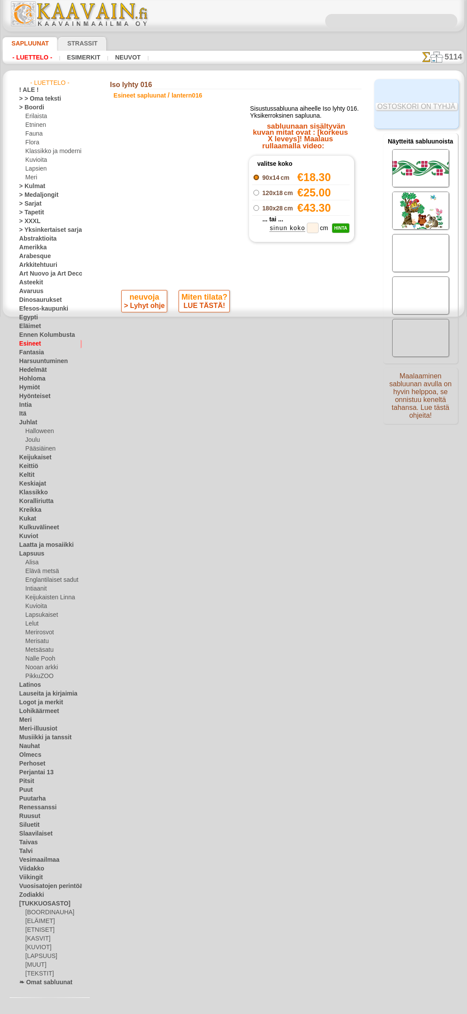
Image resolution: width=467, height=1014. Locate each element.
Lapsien (34, 169)
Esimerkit (75, 57)
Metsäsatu (38, 650)
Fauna (33, 134)
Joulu (31, 440)
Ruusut (28, 816)
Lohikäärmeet (36, 711)
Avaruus (29, 291)
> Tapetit (29, 213)
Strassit (71, 43)
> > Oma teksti (36, 99)
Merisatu (36, 641)
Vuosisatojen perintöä (46, 886)
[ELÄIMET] (38, 921)
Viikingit (29, 877)
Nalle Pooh (38, 659)
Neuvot (116, 57)
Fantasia (30, 353)
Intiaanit (35, 589)
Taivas (26, 842)
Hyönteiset (32, 396)
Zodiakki (29, 895)
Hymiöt (28, 388)
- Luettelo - (30, 57)
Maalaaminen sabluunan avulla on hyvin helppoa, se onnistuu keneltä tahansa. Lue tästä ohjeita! (420, 399)
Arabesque (32, 256)
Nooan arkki (40, 667)
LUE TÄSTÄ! (202, 307)
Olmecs (28, 755)
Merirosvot (39, 632)
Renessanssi (34, 807)
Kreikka (28, 510)
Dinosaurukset (37, 300)
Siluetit (27, 825)
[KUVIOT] (37, 947)
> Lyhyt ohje (145, 307)
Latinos (28, 685)
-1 (208, 331)
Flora (31, 143)
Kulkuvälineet (35, 527)
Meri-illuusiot (35, 729)
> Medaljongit (35, 195)
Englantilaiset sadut (49, 580)
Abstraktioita (35, 239)
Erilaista (35, 116)
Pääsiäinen (38, 449)
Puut (25, 790)
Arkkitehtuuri (35, 265)
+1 (259, 331)
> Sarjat (28, 204)
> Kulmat (29, 186)
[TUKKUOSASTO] (40, 904)
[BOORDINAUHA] (47, 912)
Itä (22, 414)
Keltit (25, 475)
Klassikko (30, 493)
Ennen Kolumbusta (42, 335)
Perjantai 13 (33, 772)
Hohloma (30, 379)
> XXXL (27, 221)
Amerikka (30, 248)
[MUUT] (35, 965)
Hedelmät (30, 370)
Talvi (24, 851)
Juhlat (26, 423)
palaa (234, 331)
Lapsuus (29, 554)
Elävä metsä (40, 571)
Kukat (26, 519)
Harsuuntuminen (39, 361)
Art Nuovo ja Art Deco (46, 274)
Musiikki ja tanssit (41, 737)
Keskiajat (30, 484)
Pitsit (25, 781)
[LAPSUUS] (39, 956)
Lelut (31, 624)
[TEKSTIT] (37, 974)
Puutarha (30, 799)
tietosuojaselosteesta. (307, 1007)
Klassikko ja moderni (50, 151)
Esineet (28, 344)
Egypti (26, 318)
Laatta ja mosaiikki (42, 545)
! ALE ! (27, 90)
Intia (25, 405)
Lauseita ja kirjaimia (43, 694)
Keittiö (27, 466)
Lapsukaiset (40, 615)
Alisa (31, 562)
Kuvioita (35, 160)
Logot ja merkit (37, 702)
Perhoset (30, 764)
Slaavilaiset (33, 834)
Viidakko (29, 869)
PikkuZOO (37, 676)
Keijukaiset (32, 458)
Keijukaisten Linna (47, 597)
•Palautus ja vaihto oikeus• (233, 503)
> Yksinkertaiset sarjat (46, 230)
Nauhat (28, 746)
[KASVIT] (36, 939)
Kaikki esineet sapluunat (233, 350)
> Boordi (29, 108)
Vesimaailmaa (36, 860)
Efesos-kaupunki (39, 309)
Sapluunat (26, 43)
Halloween (37, 431)
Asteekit (29, 283)
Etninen (34, 125)
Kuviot (27, 536)
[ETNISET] (37, 930)
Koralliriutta (34, 501)
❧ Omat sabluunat (42, 982)
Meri (31, 178)
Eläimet (28, 326)
